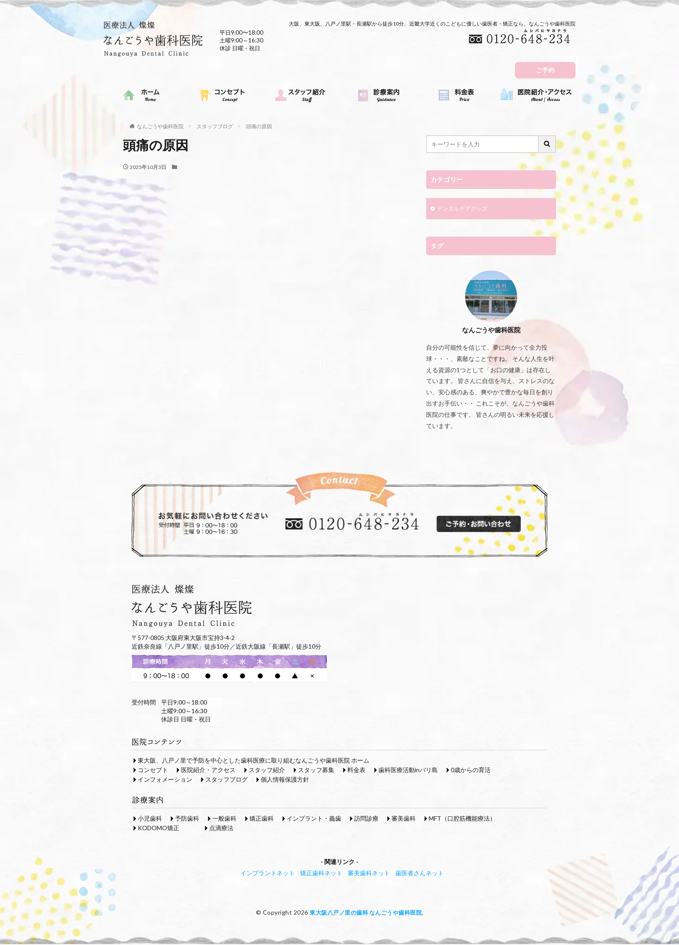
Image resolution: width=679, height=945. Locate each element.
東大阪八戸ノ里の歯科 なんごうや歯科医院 (365, 913)
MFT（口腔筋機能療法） (462, 819)
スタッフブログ (215, 126)
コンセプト (153, 770)
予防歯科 (187, 819)
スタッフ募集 (316, 770)
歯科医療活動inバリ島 (408, 770)
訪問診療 (366, 819)
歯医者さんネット (419, 873)
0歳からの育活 (471, 770)
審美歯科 (403, 819)
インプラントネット (267, 873)
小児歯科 (150, 819)
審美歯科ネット (369, 873)
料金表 (356, 770)
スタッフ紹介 (267, 770)
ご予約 (545, 70)
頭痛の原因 (259, 126)
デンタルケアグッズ (464, 209)
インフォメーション (165, 780)
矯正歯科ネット (321, 873)
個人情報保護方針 (285, 780)
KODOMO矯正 (158, 828)
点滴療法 (221, 828)
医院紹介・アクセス (208, 770)
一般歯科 (224, 819)
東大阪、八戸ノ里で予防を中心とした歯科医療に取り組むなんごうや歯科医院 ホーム (253, 761)
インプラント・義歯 (314, 819)
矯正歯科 (261, 819)
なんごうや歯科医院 (160, 126)
